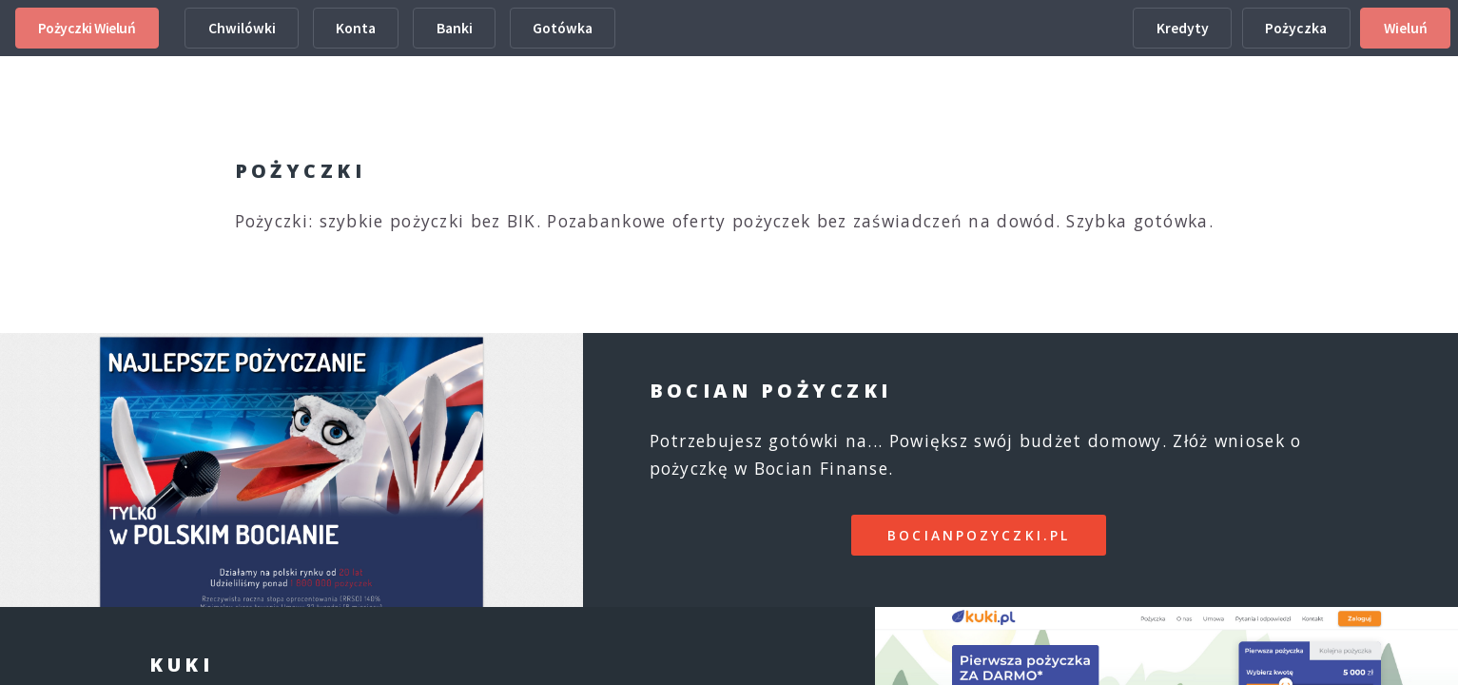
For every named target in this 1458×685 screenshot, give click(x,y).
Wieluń (1406, 28)
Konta (356, 28)
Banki (455, 28)
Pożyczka (1296, 28)
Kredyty (1183, 28)
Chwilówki (242, 28)
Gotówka (563, 28)
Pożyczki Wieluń (87, 28)
